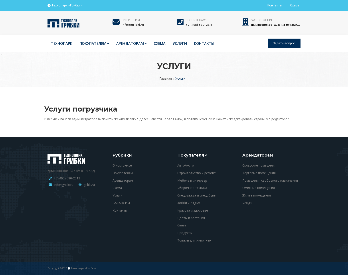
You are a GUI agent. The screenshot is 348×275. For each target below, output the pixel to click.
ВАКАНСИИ (121, 203)
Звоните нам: (196, 20)
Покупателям (123, 173)
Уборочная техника (192, 188)
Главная (165, 78)
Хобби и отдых (188, 203)
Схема (294, 5)
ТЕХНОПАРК (61, 43)
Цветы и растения (191, 218)
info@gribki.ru (133, 24)
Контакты (274, 5)
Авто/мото (185, 165)
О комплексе (122, 165)
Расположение (262, 20)
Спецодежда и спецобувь (196, 195)
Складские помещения (259, 165)
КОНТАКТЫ (204, 43)
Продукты (184, 233)
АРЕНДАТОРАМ (131, 43)
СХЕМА (160, 43)
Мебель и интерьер (192, 180)
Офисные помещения (258, 188)
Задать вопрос (284, 43)
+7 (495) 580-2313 (199, 24)
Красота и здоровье (192, 210)
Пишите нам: (131, 20)
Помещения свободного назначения (270, 180)
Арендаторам (123, 180)
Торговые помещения (259, 173)
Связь (181, 225)
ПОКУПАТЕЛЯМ (94, 43)
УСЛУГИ (180, 43)
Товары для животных (194, 240)
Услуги (118, 195)
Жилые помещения (256, 195)
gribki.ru (89, 185)
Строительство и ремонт (196, 173)
